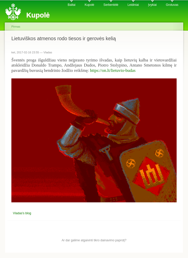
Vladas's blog (22, 213)
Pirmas (15, 26)
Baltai (71, 5)
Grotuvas (172, 5)
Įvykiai (152, 5)
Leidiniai (133, 5)
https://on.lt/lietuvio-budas (112, 70)
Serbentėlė (110, 5)
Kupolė (89, 5)
